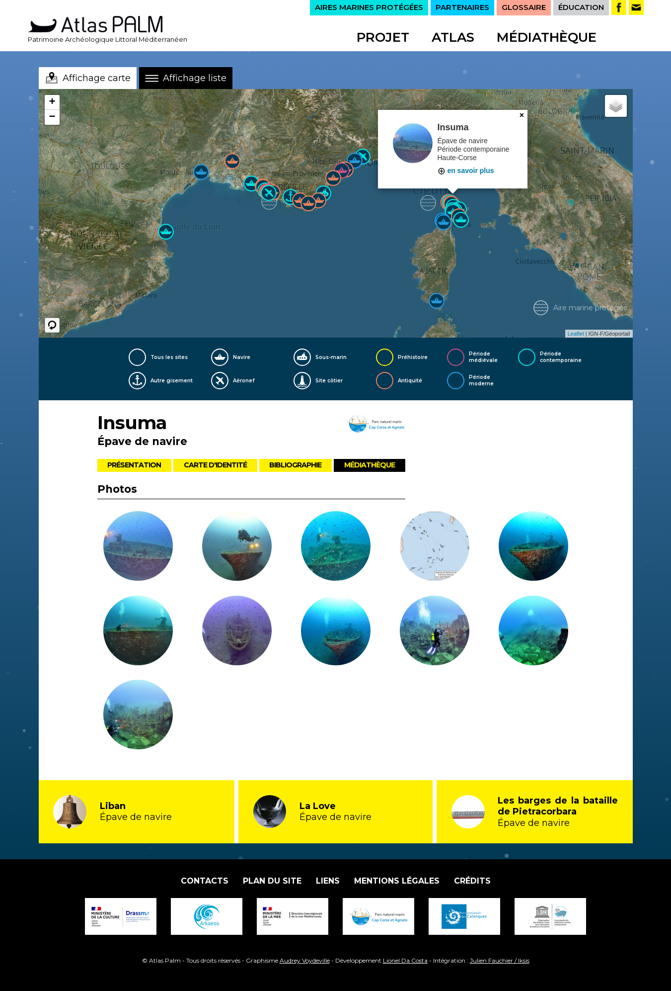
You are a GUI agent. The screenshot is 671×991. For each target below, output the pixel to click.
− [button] (52, 117)
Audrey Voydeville (305, 960)
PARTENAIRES (462, 7)
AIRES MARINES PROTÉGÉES (369, 7)
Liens (328, 881)
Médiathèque (546, 37)
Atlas (453, 37)
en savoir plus (466, 171)
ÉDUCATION (581, 7)
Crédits (472, 881)
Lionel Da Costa (405, 960)
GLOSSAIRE (524, 7)
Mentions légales (397, 881)
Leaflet (576, 334)
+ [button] (52, 102)
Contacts (204, 881)
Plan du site (272, 881)
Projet (383, 37)
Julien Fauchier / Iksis (499, 960)
